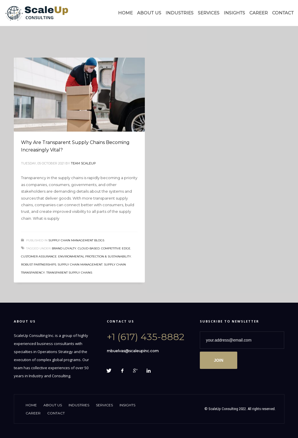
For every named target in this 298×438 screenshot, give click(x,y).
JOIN (218, 360)
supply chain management (80, 264)
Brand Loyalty (64, 248)
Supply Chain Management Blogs (76, 240)
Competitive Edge (115, 248)
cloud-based (89, 248)
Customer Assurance (39, 256)
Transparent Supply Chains (69, 272)
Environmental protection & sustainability (94, 256)
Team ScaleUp (83, 163)
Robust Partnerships (38, 264)
